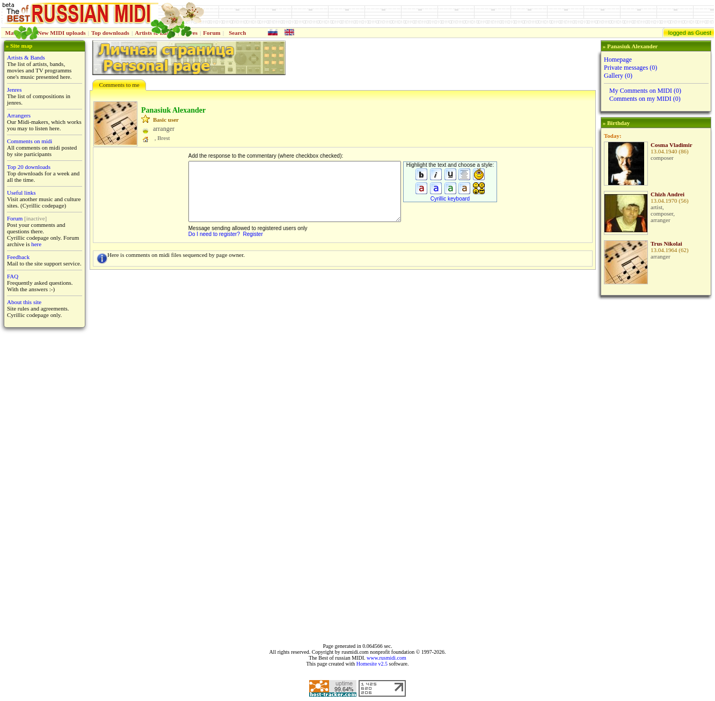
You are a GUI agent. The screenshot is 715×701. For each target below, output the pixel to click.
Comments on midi (29, 141)
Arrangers (19, 115)
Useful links (21, 192)
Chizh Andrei (667, 194)
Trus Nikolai (666, 243)
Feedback (18, 257)
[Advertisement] (655, 469)
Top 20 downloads (28, 167)
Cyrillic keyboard (450, 199)
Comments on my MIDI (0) (645, 98)
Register (253, 234)
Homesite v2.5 (372, 664)
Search (237, 32)
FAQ (12, 276)
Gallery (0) (618, 75)
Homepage (618, 59)
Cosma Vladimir (671, 145)
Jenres (14, 89)
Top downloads (110, 32)
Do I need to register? (214, 234)
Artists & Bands (26, 57)
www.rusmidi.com (386, 658)
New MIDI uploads (62, 32)
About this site (24, 302)
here (36, 244)
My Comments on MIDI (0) (645, 90)
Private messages (630, 67)
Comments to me (119, 85)
